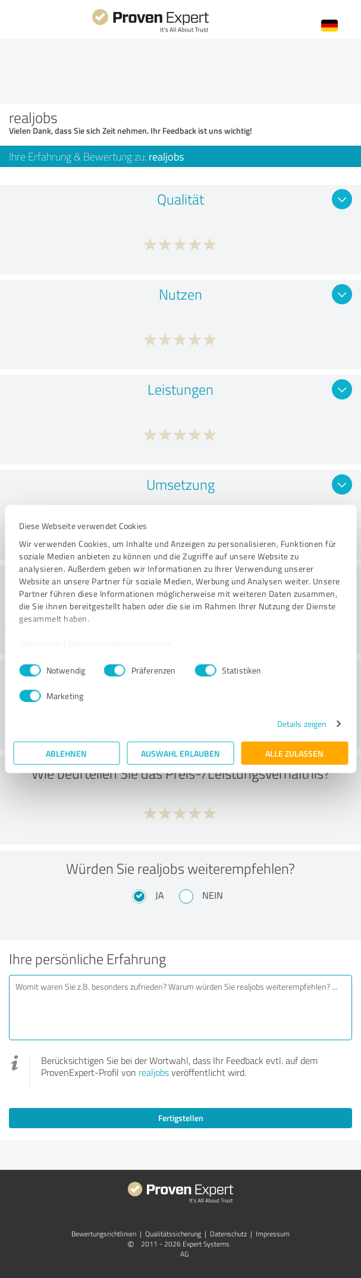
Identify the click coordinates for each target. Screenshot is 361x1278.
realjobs (154, 1072)
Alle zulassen (294, 753)
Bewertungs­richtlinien (103, 1234)
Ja (159, 895)
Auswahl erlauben (180, 753)
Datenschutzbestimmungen (120, 643)
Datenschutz (228, 1234)
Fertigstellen (180, 1117)
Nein (212, 895)
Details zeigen (302, 723)
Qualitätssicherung (173, 1234)
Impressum (40, 643)
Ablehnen (66, 753)
